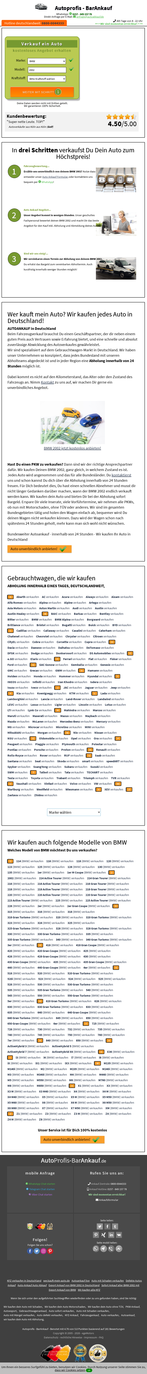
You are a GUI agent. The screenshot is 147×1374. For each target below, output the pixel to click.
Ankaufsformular (108, 1198)
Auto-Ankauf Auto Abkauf (32, 1284)
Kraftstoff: (18, 78)
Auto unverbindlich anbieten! (39, 548)
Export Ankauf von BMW (62, 1288)
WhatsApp (47, 191)
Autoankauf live (81, 1279)
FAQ (101, 1336)
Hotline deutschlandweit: (34, 23)
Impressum (90, 1336)
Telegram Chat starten (42, 1188)
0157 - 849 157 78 (82, 14)
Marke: (21, 60)
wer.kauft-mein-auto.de (56, 1279)
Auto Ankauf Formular (55, 186)
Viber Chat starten (42, 1193)
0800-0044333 (118, 1182)
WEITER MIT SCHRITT (42, 92)
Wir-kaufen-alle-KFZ (89, 1288)
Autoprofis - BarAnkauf (83, 8)
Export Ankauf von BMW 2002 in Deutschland (74, 1284)
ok (89, 1370)
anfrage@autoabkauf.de (90, 16)
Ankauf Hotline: (98, 1188)
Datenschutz (51, 1336)
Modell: (20, 69)
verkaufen (27, 596)
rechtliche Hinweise (71, 1336)
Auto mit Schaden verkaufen (107, 1279)
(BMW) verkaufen (29, 860)
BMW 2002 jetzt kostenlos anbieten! (72, 447)
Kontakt (47, 381)
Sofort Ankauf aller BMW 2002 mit (120, 1284)
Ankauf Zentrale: (100, 1182)
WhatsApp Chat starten (42, 1182)
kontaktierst (121, 473)
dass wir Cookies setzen (70, 1370)
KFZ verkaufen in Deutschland (24, 1279)
